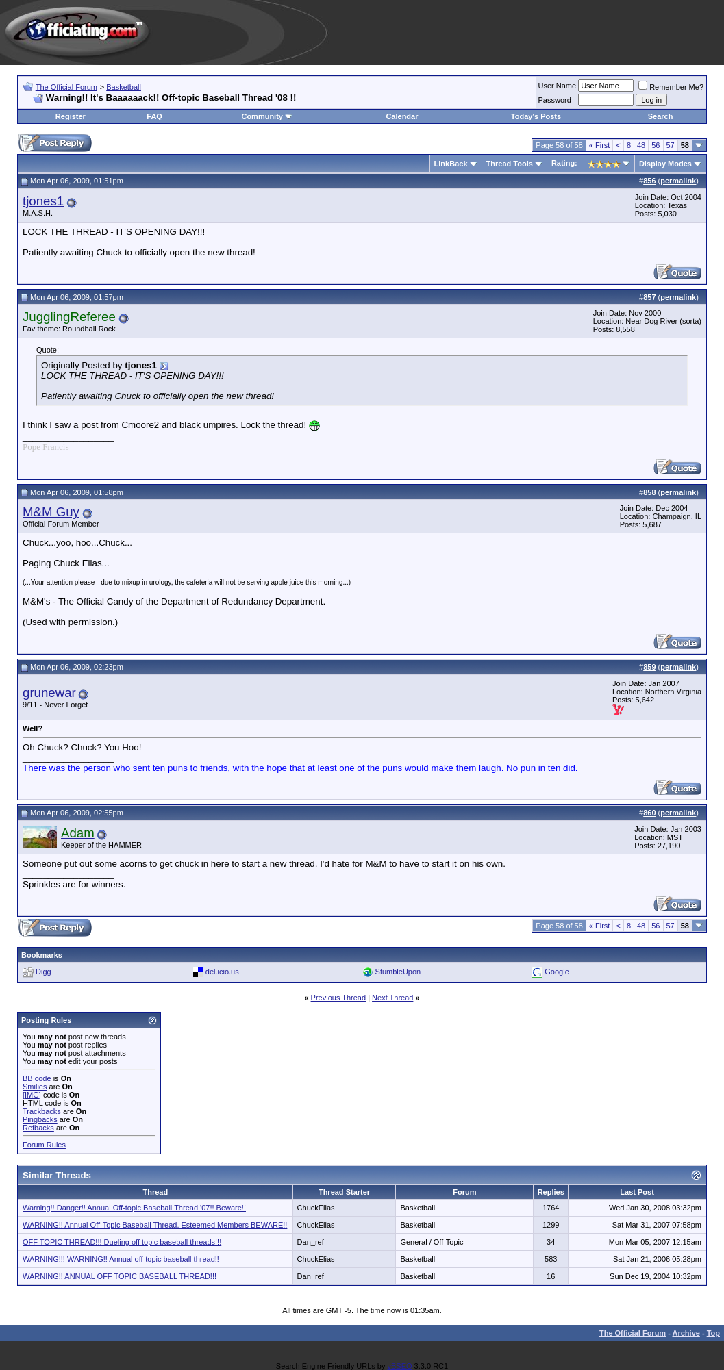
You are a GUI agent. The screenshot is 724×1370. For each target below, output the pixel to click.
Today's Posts (536, 116)
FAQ (154, 116)
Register (70, 116)
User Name (557, 85)
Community (266, 116)
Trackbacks (42, 1111)
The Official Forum (66, 87)
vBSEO (399, 1366)
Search (660, 116)
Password (554, 100)
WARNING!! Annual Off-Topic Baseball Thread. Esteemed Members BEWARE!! (155, 1225)
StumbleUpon (398, 971)
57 (670, 145)
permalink (678, 181)
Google (557, 971)
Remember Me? (670, 87)
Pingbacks (40, 1119)
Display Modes (665, 164)
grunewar (49, 692)
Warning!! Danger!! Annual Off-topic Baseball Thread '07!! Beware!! (134, 1208)
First (599, 145)
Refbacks (38, 1128)
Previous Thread (338, 997)
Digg (43, 971)
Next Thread (392, 997)
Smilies (35, 1086)
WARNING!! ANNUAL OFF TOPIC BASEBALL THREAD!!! (119, 1276)
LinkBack (451, 164)
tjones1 (43, 201)
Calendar (402, 116)
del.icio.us (222, 971)
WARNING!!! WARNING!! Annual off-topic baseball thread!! (121, 1259)
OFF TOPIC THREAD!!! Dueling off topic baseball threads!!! (122, 1242)
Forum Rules (44, 1145)
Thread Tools (509, 164)
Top (713, 1333)
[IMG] (32, 1095)
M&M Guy (51, 512)
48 (641, 145)
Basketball (123, 87)
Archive (686, 1333)
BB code (37, 1078)
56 (655, 145)
